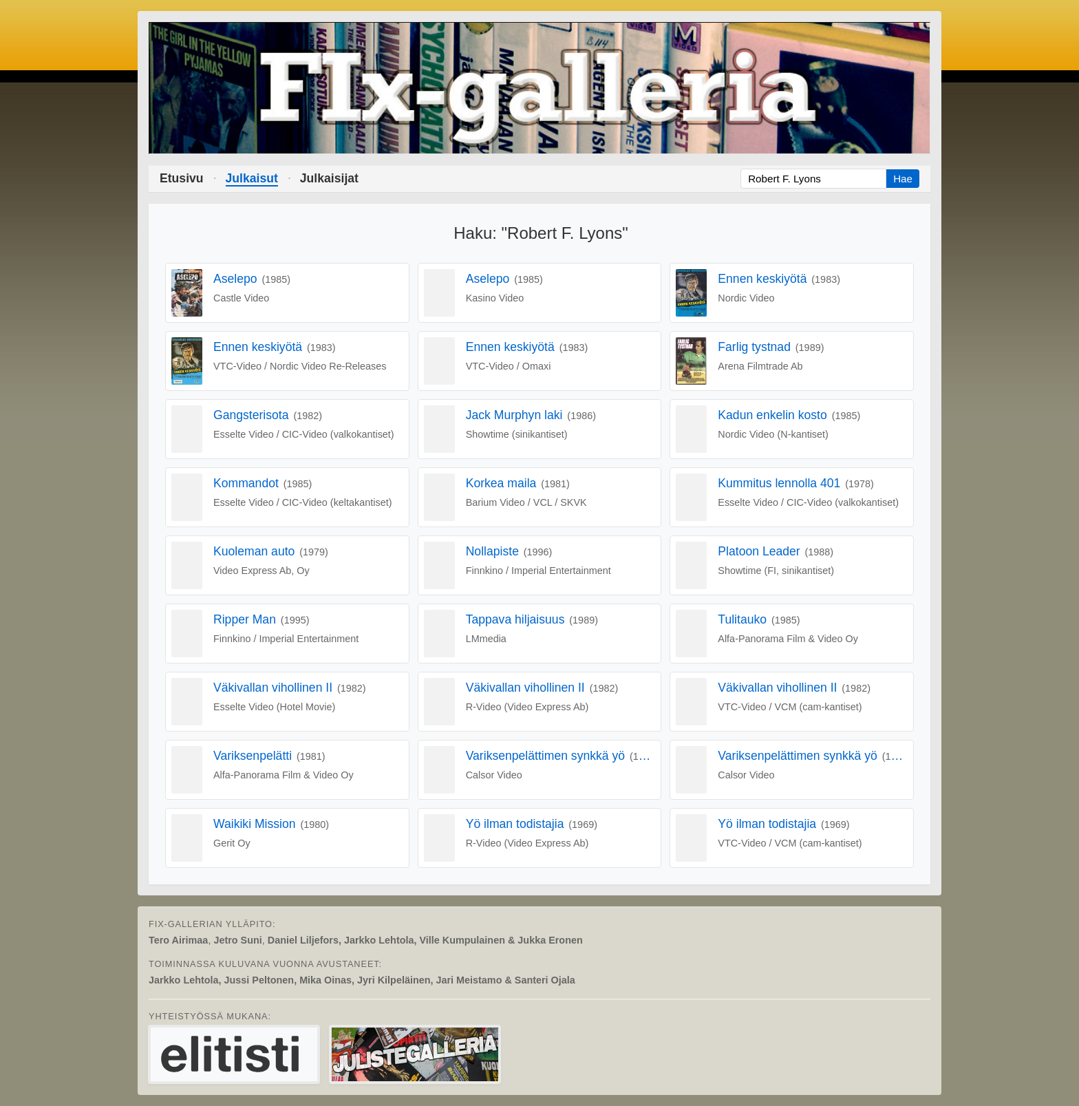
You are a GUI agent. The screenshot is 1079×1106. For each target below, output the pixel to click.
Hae (902, 178)
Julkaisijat (329, 178)
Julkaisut (252, 178)
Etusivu (182, 178)
